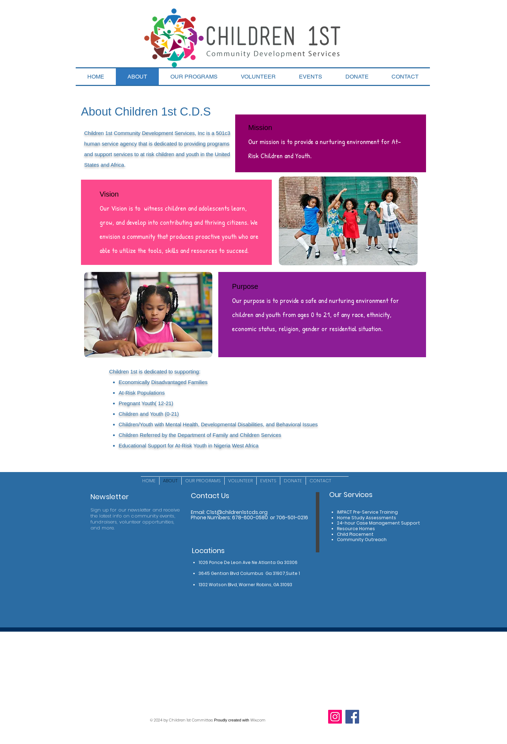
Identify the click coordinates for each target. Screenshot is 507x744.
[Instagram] (335, 717)
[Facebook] (352, 717)
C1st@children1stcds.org (237, 512)
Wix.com (257, 720)
